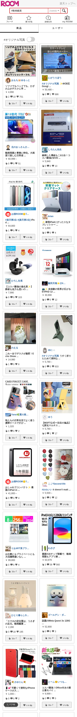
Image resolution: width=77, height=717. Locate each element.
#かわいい (47, 489)
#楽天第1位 (11, 220)
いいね (29, 103)
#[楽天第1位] (24, 220)
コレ (14, 103)
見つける (28, 19)
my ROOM (67, 19)
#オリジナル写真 (50, 83)
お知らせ (48, 19)
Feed (9, 19)
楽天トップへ (67, 3)
